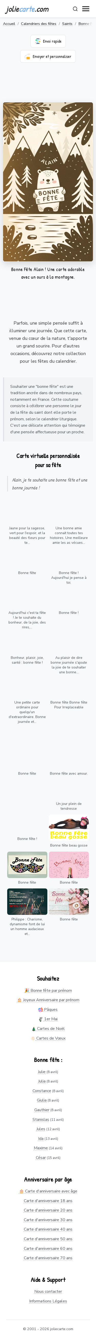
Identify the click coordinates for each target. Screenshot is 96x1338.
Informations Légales (48, 1301)
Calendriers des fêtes (38, 23)
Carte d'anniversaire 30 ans (48, 1220)
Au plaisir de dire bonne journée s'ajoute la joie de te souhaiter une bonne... (69, 665)
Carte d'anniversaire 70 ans (48, 1258)
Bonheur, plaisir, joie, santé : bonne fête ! (27, 660)
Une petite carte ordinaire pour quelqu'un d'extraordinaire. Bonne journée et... (27, 712)
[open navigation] (86, 9)
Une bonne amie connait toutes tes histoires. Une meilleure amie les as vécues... (69, 535)
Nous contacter (48, 1291)
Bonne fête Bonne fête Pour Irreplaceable (68, 705)
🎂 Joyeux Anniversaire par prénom (48, 1000)
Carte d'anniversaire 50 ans (48, 1239)
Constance (42, 1091)
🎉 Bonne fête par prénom (48, 990)
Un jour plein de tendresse (69, 806)
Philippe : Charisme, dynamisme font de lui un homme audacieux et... (27, 926)
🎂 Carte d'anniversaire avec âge (48, 1191)
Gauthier (41, 1110)
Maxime (41, 1148)
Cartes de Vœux (48, 1038)
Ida (41, 1138)
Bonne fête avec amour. (69, 773)
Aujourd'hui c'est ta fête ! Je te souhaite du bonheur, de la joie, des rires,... (27, 620)
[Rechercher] (75, 9)
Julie (42, 1072)
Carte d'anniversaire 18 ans (48, 1201)
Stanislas (41, 1119)
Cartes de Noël (48, 1028)
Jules (40, 1129)
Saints (67, 23)
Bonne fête (27, 572)
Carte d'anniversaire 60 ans (48, 1248)
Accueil (9, 23)
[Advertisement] (48, 85)
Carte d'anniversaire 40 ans (48, 1229)
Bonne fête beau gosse (69, 845)
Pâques (48, 1009)
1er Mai (48, 1019)
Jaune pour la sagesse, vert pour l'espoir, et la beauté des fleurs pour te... (27, 535)
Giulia (42, 1100)
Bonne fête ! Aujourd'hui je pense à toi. (69, 577)
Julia (42, 1081)
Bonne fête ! (69, 612)
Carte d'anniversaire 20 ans (48, 1210)
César (41, 1157)
